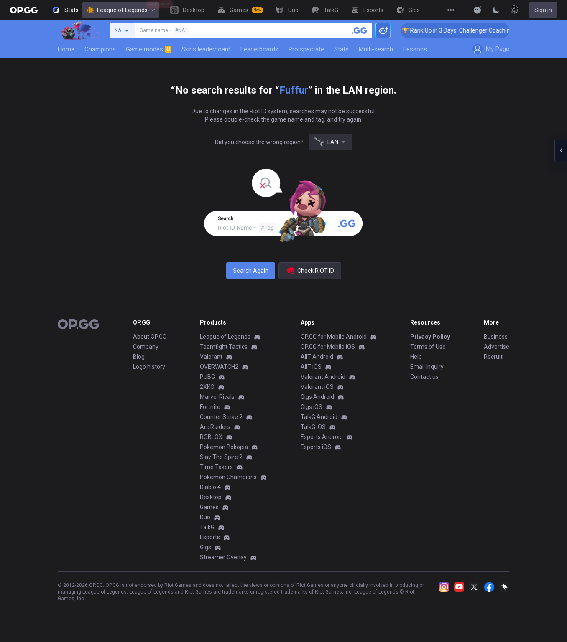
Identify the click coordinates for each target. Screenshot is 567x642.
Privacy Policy (430, 336)
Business (496, 336)
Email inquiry (427, 366)
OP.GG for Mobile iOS (328, 346)
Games (209, 507)
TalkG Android (319, 417)
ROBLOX (211, 437)
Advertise (496, 346)
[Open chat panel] (560, 150)
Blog (139, 356)
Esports (210, 537)
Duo (205, 517)
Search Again (250, 270)
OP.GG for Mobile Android (334, 336)
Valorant (211, 356)
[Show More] (477, 10)
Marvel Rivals (217, 396)
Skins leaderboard (205, 49)
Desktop (211, 497)
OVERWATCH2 (219, 366)
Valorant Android (323, 376)
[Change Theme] (496, 10)
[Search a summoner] (359, 30)
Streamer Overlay (223, 557)
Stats (341, 49)
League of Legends (120, 10)
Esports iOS (316, 447)
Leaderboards (259, 49)
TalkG (207, 527)
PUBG (207, 376)
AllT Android (317, 356)
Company (145, 346)
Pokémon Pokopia (224, 447)
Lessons (415, 49)
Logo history (149, 366)
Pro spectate (306, 49)
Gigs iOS (311, 406)
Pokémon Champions (228, 477)
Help (416, 356)
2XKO (207, 386)
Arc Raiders (215, 427)
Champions (100, 49)
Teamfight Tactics (224, 346)
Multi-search (376, 49)
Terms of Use (428, 346)
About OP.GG (149, 336)
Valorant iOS (317, 386)
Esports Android (322, 437)
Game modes (148, 49)
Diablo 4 (210, 487)
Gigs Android (317, 396)
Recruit (493, 356)
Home (66, 49)
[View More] (450, 10)
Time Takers (216, 467)
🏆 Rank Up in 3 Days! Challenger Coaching (467, 30)
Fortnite (210, 406)
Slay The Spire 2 (221, 457)
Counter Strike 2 (221, 417)
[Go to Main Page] (24, 10)
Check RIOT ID (310, 271)
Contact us (424, 376)
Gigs (205, 547)
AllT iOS (311, 366)
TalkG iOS (313, 427)
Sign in (543, 10)
